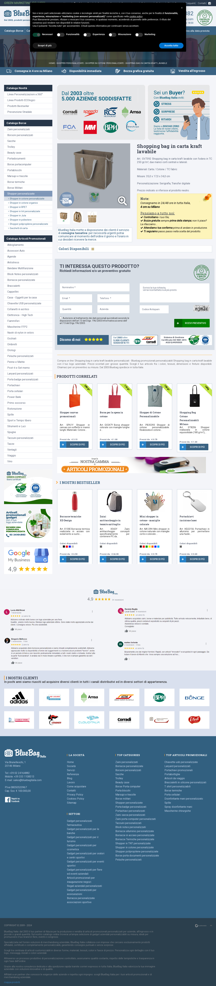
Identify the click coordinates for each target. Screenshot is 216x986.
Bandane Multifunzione (20, 268)
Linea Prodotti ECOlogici (21, 100)
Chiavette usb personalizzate (181, 762)
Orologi (11, 350)
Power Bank (14, 397)
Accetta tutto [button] (171, 45)
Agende (11, 256)
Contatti (202, 3)
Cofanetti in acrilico (18, 309)
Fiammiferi (13, 320)
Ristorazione (14, 408)
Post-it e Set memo (18, 367)
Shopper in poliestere (20, 219)
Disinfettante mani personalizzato (183, 798)
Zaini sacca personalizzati (130, 814)
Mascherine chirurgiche (177, 810)
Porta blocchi (122, 790)
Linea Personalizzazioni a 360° (25, 94)
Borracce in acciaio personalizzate (134, 835)
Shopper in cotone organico (23, 203)
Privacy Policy (75, 794)
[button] (181, 7)
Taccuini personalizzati (20, 438)
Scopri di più (73, 444)
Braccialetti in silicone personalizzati (185, 782)
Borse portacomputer (19, 164)
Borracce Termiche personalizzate (134, 839)
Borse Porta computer (127, 786)
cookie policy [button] (135, 16)
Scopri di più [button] (45, 45)
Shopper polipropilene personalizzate (28, 224)
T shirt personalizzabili (177, 786)
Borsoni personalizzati (20, 135)
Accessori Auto (16, 250)
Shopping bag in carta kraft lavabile (146, 63)
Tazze (10, 443)
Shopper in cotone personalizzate (104, 63)
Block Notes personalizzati (22, 274)
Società (71, 766)
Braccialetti (13, 285)
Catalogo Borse (13, 30)
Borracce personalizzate (21, 280)
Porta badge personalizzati (22, 379)
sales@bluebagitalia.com (27, 780)
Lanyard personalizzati (20, 373)
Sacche (11, 141)
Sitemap (71, 802)
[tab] (63, 217)
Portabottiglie (172, 774)
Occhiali (11, 338)
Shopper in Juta (17, 215)
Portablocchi (14, 170)
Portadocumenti (16, 158)
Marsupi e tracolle (17, 176)
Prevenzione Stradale (19, 111)
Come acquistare (76, 786)
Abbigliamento (15, 244)
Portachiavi (13, 385)
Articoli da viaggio (174, 778)
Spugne (11, 432)
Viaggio (11, 455)
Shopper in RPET (17, 207)
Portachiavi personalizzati (130, 810)
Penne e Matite (16, 361)
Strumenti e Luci (16, 426)
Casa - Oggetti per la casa (22, 297)
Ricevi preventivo (191, 323)
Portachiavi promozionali (178, 770)
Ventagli (12, 449)
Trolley (11, 146)
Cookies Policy (75, 798)
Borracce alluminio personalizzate (134, 831)
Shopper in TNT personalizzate (133, 843)
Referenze (73, 774)
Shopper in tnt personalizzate (24, 211)
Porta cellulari (15, 391)
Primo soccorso (16, 402)
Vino (9, 461)
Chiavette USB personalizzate (24, 303)
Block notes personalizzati (130, 827)
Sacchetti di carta (18, 228)
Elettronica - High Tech (20, 315)
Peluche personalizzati (20, 356)
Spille (10, 414)
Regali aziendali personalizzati (84, 885)
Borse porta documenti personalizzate (137, 855)
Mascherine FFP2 (17, 326)
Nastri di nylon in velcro (20, 332)
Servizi (71, 770)
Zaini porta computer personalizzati (135, 819)
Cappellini (13, 291)
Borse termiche (16, 182)
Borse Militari (15, 187)
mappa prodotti (12, 982)
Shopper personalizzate (70, 63)
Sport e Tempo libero (19, 420)
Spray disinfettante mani (178, 806)
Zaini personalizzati (18, 129)
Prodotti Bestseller (18, 106)
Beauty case (14, 152)
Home (52, 63)
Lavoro (71, 782)
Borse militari (123, 798)
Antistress (13, 262)
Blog (69, 778)
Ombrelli (12, 344)
